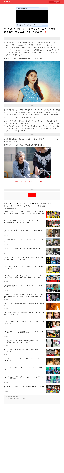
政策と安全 (13, 415)
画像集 (54, 1)
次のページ (32, 212)
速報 (58, 1)
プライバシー (20, 415)
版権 (24, 415)
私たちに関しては (7, 415)
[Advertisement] (32, 200)
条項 (17, 415)
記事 (51, 1)
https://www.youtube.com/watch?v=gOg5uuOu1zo (24, 221)
